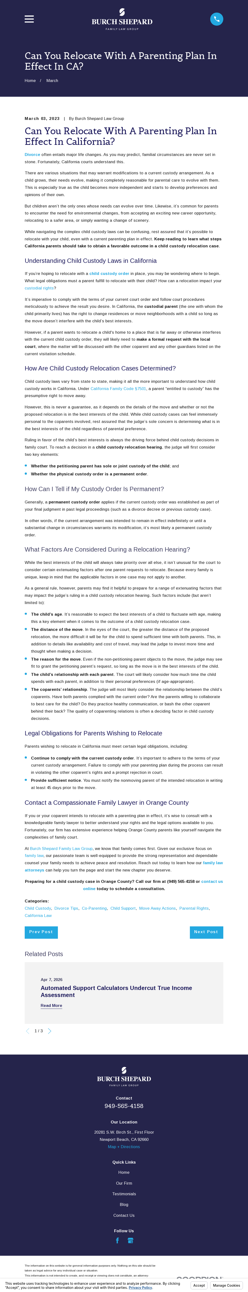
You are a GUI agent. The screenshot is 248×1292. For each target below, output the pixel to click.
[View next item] (50, 1031)
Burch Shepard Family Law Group (61, 848)
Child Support (123, 908)
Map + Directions (124, 1146)
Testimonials (124, 1194)
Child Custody (38, 908)
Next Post (206, 932)
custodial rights (39, 288)
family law (34, 855)
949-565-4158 (124, 1106)
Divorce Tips (66, 908)
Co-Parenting (94, 908)
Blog (124, 1204)
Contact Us (124, 1215)
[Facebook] (117, 1240)
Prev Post (41, 932)
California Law (38, 915)
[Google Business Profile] (130, 1240)
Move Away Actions (157, 908)
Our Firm (124, 1183)
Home (124, 1172)
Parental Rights (194, 908)
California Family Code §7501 (118, 388)
